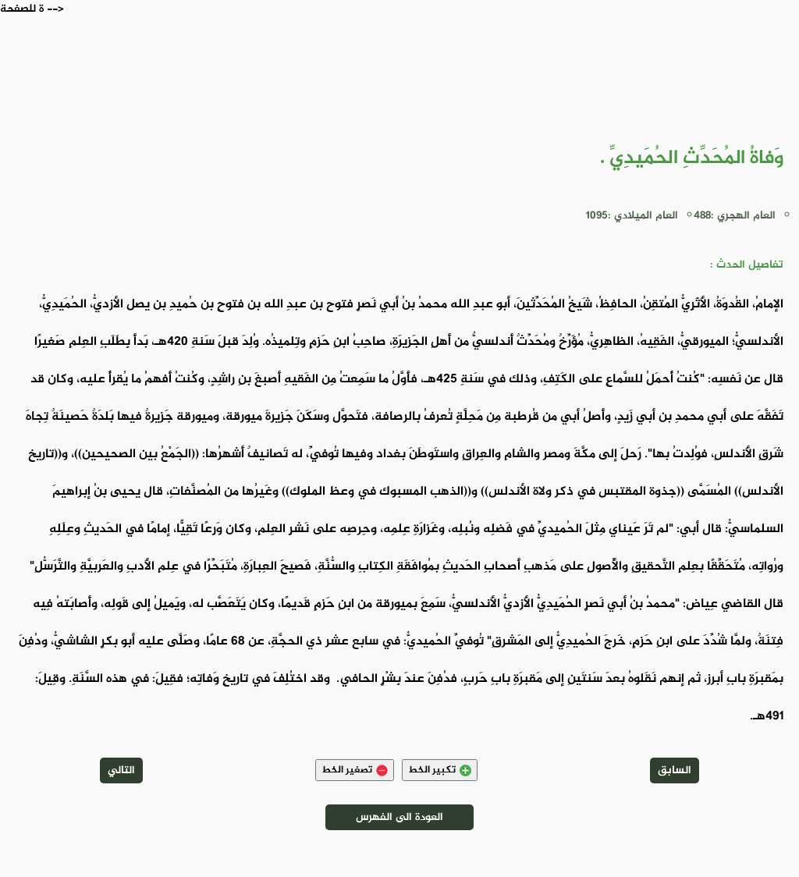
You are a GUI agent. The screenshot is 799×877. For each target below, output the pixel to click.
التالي (121, 770)
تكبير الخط (439, 770)
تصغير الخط (354, 770)
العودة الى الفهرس (399, 817)
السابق (674, 770)
